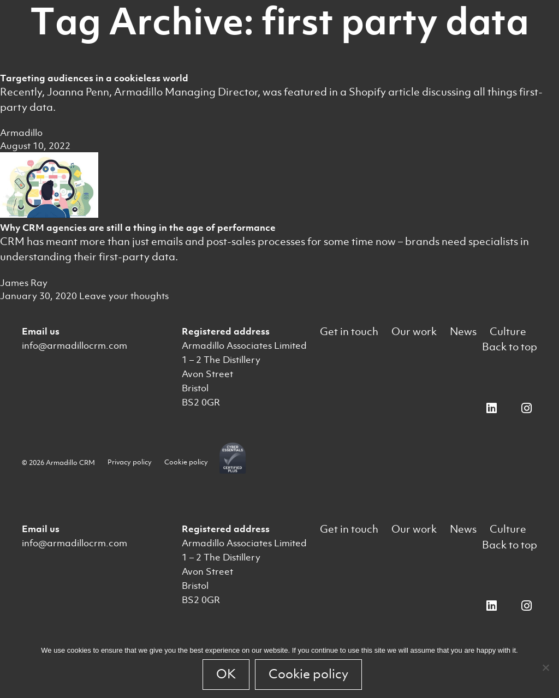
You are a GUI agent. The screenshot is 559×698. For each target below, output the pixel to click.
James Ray (23, 283)
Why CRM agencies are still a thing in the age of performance (138, 228)
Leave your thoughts (124, 296)
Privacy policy (130, 462)
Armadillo (21, 133)
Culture (508, 331)
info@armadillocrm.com (74, 345)
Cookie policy (186, 462)
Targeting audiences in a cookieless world (94, 78)
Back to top (509, 347)
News (463, 331)
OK (226, 674)
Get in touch (349, 331)
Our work (414, 331)
